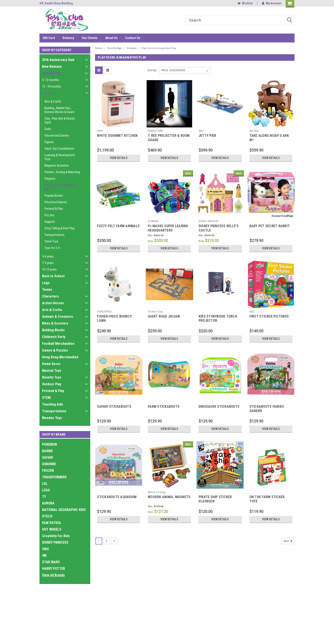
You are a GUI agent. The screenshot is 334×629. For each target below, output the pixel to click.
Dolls (47, 129)
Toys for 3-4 (52, 248)
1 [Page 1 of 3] (99, 541)
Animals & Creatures (57, 316)
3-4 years (48, 93)
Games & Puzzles (55, 350)
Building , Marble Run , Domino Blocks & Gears (59, 110)
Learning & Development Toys (59, 157)
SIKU (45, 549)
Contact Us (132, 38)
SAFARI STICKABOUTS (114, 406)
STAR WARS (51, 562)
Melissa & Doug (156, 492)
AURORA (48, 503)
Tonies (47, 289)
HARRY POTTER (53, 568)
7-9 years (48, 263)
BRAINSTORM (155, 130)
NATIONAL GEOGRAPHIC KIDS (64, 510)
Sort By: (152, 70)
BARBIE (47, 451)
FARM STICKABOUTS (163, 406)
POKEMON (49, 444)
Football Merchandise (58, 344)
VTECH (47, 516)
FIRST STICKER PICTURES (269, 316)
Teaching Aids (52, 404)
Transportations (54, 235)
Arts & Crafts (52, 101)
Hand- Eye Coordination (59, 148)
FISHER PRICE (104, 311)
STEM (46, 398)
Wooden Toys (52, 418)
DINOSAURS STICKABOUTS (219, 406)
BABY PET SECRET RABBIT (269, 226)
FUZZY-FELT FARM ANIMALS (118, 226)
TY (44, 497)
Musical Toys (51, 371)
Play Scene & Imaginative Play (60, 187)
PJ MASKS (153, 221)
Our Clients (89, 38)
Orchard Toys (155, 311)
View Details (119, 158)
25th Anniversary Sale (58, 60)
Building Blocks (53, 330)
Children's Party (53, 337)
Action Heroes (53, 303)
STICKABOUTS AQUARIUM (116, 497)
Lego (46, 283)
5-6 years (48, 256)
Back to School (53, 276)
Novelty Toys (51, 377)
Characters (50, 296)
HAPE (100, 130)
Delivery (68, 38)
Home (98, 48)
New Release (52, 66)
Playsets (49, 179)
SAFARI (47, 457)
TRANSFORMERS (54, 477)
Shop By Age (51, 73)
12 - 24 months (51, 86)
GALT (252, 311)
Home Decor (51, 364)
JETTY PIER (207, 136)
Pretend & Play (53, 209)
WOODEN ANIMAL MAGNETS (169, 497)
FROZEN (48, 470)
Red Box (254, 130)
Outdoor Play (51, 384)
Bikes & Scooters (55, 323)
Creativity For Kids (56, 536)
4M (44, 555)
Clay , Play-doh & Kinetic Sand (59, 120)
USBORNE (49, 464)
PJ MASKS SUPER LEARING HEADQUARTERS (168, 228)
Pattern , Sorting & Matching (62, 172)
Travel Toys (51, 241)
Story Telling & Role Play (59, 228)
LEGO (46, 490)
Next (289, 541)
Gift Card (49, 38)
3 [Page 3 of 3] (114, 541)
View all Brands (53, 575)
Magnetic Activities (56, 165)
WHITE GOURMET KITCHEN (117, 136)
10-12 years (49, 269)
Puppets (49, 222)
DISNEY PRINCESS (55, 542)
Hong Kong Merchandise (60, 357)
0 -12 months (50, 80)
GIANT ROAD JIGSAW (164, 316)
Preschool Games (55, 202)
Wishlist (245, 3)
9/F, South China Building (56, 3)
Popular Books (53, 196)
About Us (111, 38)
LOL (45, 484)
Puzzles (49, 215)
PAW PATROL (51, 523)
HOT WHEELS (51, 529)
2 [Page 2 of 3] (106, 541)
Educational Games (56, 135)
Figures (49, 142)
